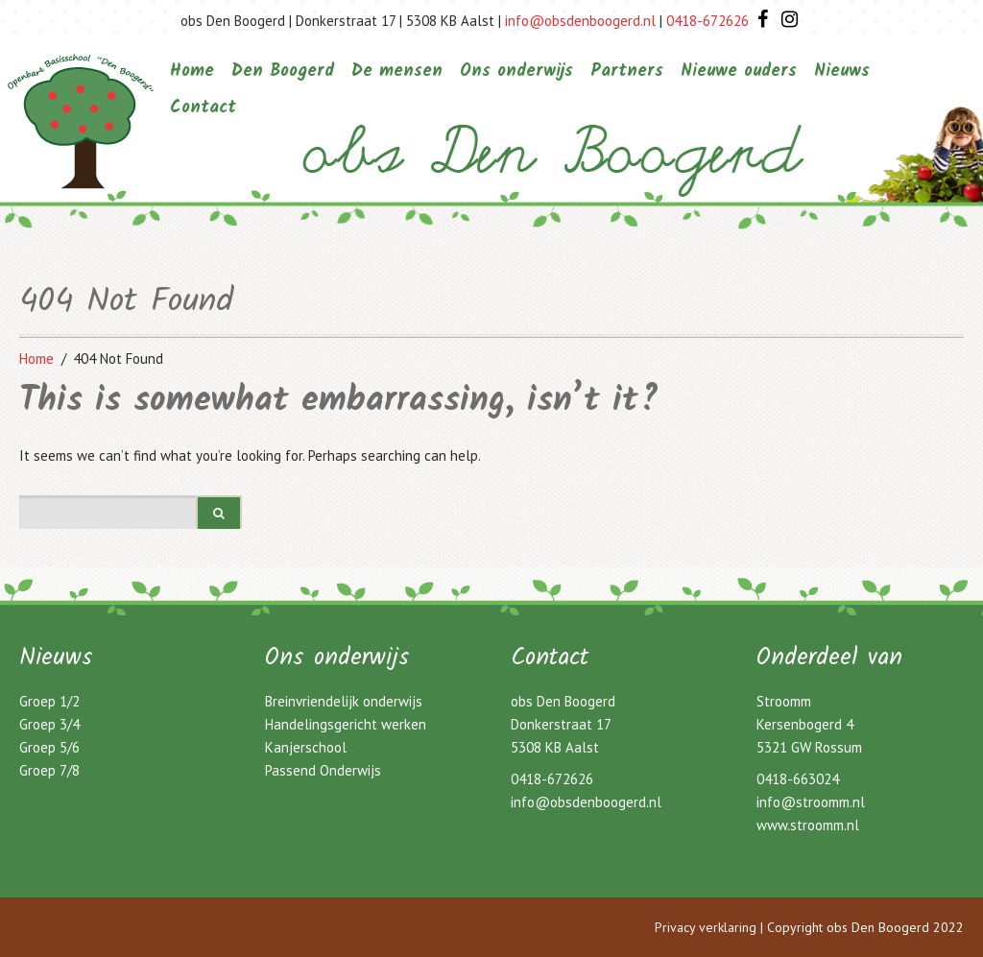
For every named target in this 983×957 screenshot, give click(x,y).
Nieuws (842, 71)
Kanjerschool (306, 747)
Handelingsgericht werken (345, 724)
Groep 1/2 (49, 701)
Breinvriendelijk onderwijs (343, 701)
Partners (626, 71)
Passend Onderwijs (323, 770)
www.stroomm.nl (807, 825)
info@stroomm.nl (810, 802)
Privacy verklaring (705, 927)
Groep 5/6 (49, 747)
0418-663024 (797, 779)
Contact (203, 108)
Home (192, 71)
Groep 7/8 (49, 770)
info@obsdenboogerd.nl (580, 21)
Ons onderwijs (516, 71)
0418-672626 (707, 21)
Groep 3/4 (49, 724)
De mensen (397, 71)
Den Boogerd (282, 71)
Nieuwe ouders (739, 71)
